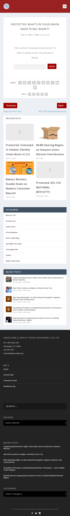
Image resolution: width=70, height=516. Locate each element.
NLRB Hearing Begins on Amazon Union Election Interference (50, 149)
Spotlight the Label (14, 244)
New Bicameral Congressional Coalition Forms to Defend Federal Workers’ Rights (36, 319)
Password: (30, 66)
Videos (8, 255)
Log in (5, 369)
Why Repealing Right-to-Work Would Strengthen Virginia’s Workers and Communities (36, 298)
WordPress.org (9, 386)
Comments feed (10, 380)
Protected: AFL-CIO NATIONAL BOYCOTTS (48, 187)
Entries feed (8, 375)
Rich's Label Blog (12, 238)
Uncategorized (12, 249)
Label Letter (11, 227)
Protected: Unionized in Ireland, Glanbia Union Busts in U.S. (19, 149)
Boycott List (11, 215)
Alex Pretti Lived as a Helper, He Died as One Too (32, 288)
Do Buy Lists (11, 221)
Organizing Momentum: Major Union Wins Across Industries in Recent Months (38, 279)
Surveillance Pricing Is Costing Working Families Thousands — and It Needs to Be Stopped (38, 309)
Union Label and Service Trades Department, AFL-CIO (38, 509)
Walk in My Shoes (13, 261)
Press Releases (11, 232)
